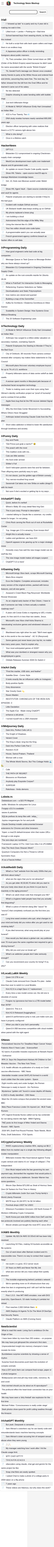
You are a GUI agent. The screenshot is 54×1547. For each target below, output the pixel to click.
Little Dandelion (12, 707)
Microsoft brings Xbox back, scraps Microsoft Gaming (29, 573)
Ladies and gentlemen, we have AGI (21, 538)
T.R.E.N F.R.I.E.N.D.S (15, 1460)
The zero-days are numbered (14, 840)
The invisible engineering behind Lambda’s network (28, 1280)
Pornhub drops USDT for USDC (19, 1205)
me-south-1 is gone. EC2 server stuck (22, 1264)
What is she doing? (14, 134)
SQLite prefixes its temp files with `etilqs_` (20, 816)
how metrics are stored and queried (21, 295)
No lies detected (13, 91)
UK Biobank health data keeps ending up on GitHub (28, 209)
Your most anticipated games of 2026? (22, 648)
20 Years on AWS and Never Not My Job (23, 1268)
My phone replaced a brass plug (20, 213)
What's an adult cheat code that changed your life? (28, 895)
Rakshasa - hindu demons (17, 789)
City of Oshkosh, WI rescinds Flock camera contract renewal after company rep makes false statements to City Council (26, 358)
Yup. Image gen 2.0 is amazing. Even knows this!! (27, 530)
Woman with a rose (14, 758)
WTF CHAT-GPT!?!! (14, 1456)
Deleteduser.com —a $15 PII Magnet (18, 801)
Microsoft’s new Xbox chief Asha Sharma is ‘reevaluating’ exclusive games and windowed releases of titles (26, 624)
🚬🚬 (8, 1444)
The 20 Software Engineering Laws (21, 319)
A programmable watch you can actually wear (25, 232)
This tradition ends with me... (18, 452)
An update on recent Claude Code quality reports (27, 169)
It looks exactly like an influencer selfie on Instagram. (28, 679)
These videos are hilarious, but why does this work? (28, 1488)
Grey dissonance (13, 687)
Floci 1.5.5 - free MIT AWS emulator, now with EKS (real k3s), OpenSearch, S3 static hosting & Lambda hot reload (25, 1299)
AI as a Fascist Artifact (11, 860)
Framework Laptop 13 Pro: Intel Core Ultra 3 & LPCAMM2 (27, 844)
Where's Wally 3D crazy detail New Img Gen (25, 507)
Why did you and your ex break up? (21, 950)
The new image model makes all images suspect (27, 558)
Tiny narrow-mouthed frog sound (20, 479)
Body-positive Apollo (14, 683)
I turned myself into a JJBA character (22, 719)
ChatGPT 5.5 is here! (15, 562)
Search (42, 12)
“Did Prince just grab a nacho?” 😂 (21, 444)
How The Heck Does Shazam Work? (17, 848)
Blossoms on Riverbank (16, 777)
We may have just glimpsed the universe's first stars (24, 1342)
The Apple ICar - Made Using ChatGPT (23, 711)
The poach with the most (16, 448)
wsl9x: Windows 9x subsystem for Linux (19, 804)
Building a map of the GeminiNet (20, 299)
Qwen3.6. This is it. (14, 1009)
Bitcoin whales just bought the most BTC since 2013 (28, 1225)
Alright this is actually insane (18, 534)
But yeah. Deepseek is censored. (20, 1425)
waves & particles (9, 812)
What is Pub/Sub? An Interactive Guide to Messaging (29, 283)
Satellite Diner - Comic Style (18, 675)
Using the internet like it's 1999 (19, 224)
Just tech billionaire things (17, 103)
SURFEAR (10, 785)
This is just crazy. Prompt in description (23, 510)
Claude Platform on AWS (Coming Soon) (23, 1319)
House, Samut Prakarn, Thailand (20, 754)
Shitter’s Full (11, 464)
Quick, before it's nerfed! (16, 503)
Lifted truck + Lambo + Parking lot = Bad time (25, 32)
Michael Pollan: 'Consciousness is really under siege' (24, 1405)
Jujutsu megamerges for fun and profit (18, 820)
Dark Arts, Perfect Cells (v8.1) (19, 730)
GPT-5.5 (9, 149)
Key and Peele (12, 440)
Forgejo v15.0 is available (13, 808)
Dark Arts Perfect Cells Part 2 (18, 746)
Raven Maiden (12, 695)
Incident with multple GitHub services (22, 205)
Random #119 (12, 750)
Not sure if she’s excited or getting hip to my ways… (28, 491)
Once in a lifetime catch (16, 138)
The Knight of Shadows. (16, 734)
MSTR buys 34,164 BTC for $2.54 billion (23, 1201)
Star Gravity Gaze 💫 (15, 691)
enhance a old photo (15, 715)
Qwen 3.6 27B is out (14, 977)
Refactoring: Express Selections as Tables (24, 287)
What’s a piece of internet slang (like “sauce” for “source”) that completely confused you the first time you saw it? (25, 911)
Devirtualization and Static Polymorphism (23, 291)
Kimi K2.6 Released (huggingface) (21, 1013)
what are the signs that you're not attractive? (25, 879)
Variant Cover (12, 738)
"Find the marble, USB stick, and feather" (23, 671)
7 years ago (11, 1484)
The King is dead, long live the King (21, 742)
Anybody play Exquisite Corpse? (20, 781)
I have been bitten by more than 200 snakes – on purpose (27, 1338)
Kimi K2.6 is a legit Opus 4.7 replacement (24, 989)
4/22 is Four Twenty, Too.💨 (18, 114)
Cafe (8, 769)
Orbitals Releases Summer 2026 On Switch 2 (25, 660)
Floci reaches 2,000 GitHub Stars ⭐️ (22, 1307)
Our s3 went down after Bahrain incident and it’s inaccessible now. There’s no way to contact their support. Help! (26, 1256)
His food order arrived (15, 460)
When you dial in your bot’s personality (22, 1024)
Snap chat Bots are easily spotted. (21, 1472)
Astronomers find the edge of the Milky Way (25, 220)
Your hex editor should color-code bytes (23, 228)
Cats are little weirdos (15, 456)
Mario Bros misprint (14, 577)
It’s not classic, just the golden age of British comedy (28, 475)
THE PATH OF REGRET (16, 773)
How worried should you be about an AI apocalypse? (24, 1386)
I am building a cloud (15, 216)
